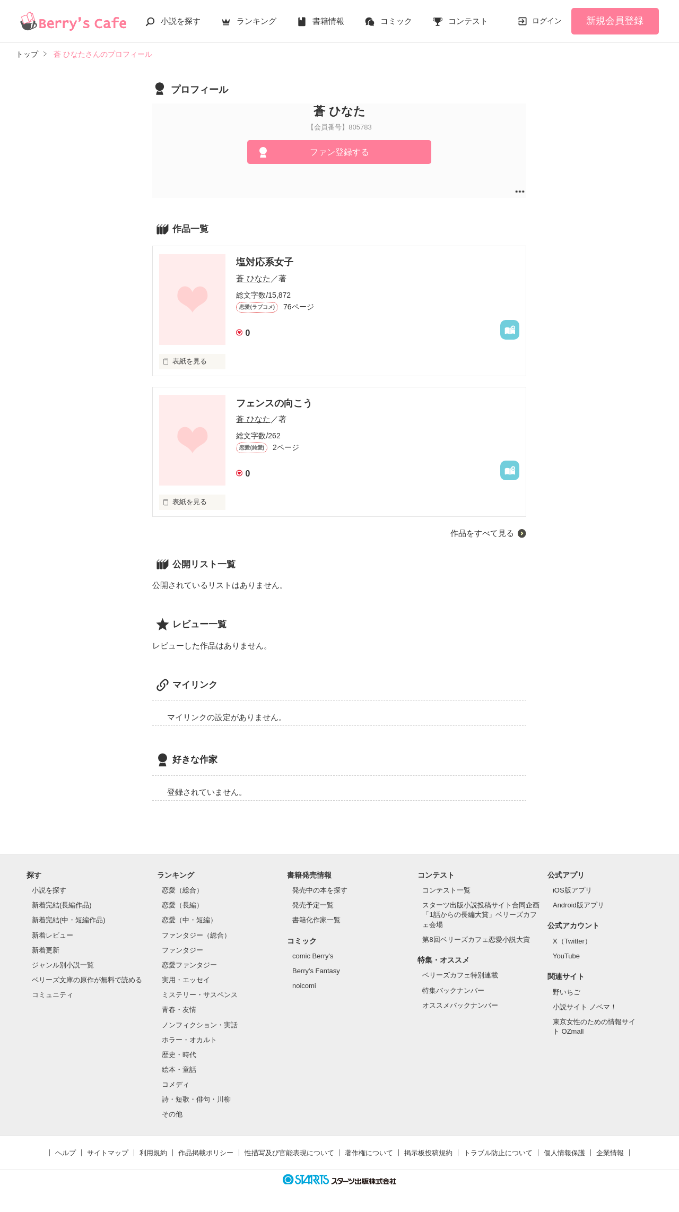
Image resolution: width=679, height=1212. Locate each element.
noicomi (304, 986)
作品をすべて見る (482, 533)
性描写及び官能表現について (289, 1153)
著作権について (369, 1153)
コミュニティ (52, 995)
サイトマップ (107, 1153)
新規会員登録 (614, 20)
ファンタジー (182, 950)
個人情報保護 (564, 1153)
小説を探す (181, 20)
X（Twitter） (572, 941)
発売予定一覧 (313, 905)
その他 (172, 1114)
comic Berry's (313, 956)
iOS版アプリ (572, 890)
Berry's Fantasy (316, 971)
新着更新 (45, 950)
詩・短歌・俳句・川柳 (196, 1099)
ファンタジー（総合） (196, 935)
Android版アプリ (578, 905)
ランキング (256, 20)
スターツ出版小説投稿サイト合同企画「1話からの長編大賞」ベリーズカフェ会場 (480, 914)
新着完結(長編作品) (62, 905)
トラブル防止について (498, 1153)
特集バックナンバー (453, 990)
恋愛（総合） (182, 890)
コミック (396, 20)
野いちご (566, 992)
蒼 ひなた (253, 278)
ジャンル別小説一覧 (63, 965)
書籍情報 (328, 20)
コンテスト (468, 20)
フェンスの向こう (274, 403)
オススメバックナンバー (460, 1005)
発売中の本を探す (319, 890)
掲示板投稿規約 (428, 1153)
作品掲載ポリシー (205, 1153)
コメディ (175, 1084)
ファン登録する (339, 152)
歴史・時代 (179, 1055)
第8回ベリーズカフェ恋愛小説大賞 (475, 939)
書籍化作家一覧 (316, 920)
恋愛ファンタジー (189, 965)
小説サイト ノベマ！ (585, 1007)
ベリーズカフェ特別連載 (460, 975)
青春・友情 (179, 1010)
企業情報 (610, 1153)
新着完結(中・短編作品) (69, 920)
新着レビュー (52, 935)
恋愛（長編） (182, 905)
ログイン (547, 20)
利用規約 (153, 1153)
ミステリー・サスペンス (200, 995)
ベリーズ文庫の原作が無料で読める (87, 980)
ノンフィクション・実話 (200, 1025)
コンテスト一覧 (446, 890)
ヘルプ (65, 1153)
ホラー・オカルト (189, 1040)
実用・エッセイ (186, 980)
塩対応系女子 (264, 262)
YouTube (566, 956)
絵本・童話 (179, 1070)
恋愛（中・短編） (189, 920)
